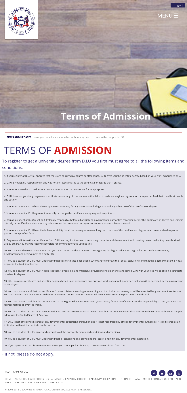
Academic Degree (77, 379)
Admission (57, 379)
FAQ (7, 371)
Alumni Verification (103, 379)
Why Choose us (39, 379)
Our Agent (41, 382)
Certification (23, 382)
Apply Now (57, 382)
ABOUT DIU (21, 379)
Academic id (142, 379)
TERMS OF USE (20, 371)
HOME (8, 379)
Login (177, 5)
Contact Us (160, 379)
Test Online (125, 379)
